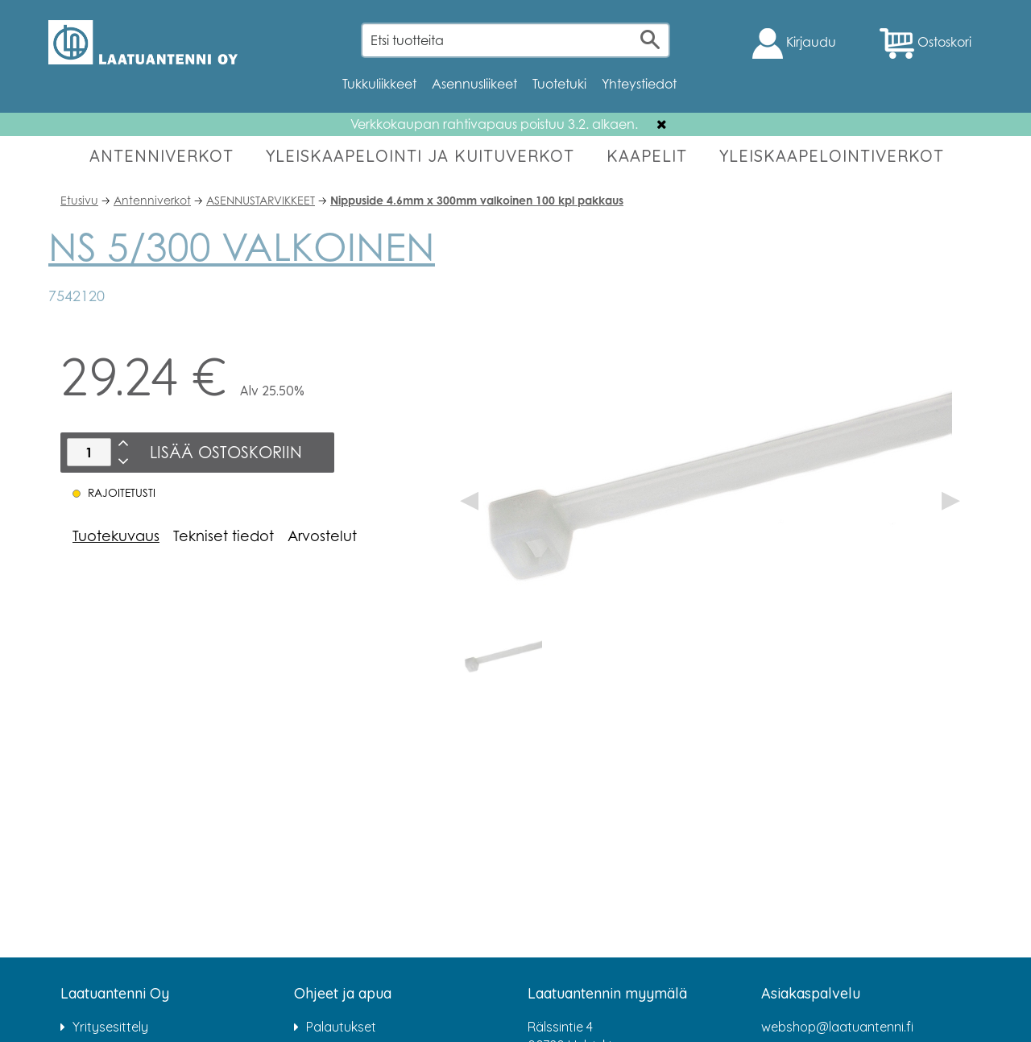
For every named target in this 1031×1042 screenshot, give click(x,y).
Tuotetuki (559, 84)
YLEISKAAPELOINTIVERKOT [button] (831, 156)
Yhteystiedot (639, 84)
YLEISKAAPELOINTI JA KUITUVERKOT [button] (420, 156)
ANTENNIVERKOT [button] (161, 156)
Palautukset (341, 1027)
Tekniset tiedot (223, 535)
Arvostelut (322, 535)
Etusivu (79, 200)
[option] (501, 654)
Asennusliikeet (474, 84)
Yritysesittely (110, 1027)
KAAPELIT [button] (647, 156)
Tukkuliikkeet (379, 84)
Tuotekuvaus (115, 535)
